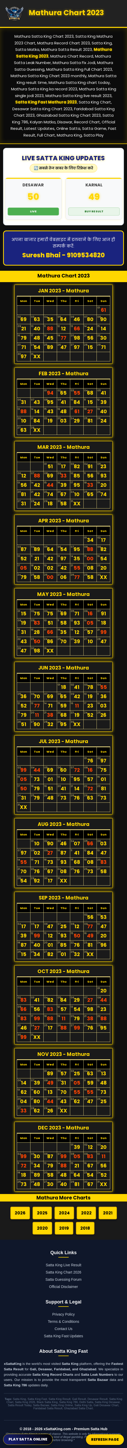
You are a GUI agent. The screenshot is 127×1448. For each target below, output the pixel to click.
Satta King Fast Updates (63, 1336)
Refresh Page (105, 1439)
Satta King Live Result (63, 1265)
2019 (64, 1228)
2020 (42, 1228)
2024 (64, 1213)
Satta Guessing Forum (63, 1279)
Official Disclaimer (63, 1287)
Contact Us (63, 1329)
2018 (85, 1228)
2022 (86, 1213)
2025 (42, 1213)
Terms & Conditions (63, 1321)
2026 (20, 1213)
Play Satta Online (28, 1439)
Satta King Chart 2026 (63, 1272)
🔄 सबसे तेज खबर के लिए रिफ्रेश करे (63, 168)
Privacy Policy (63, 1314)
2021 (108, 1213)
